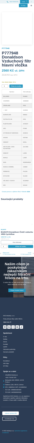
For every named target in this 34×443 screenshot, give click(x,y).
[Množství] (5, 86)
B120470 (3, 229)
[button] (31, 5)
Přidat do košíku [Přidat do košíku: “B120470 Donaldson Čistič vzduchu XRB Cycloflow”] (20, 246)
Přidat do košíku (16, 86)
